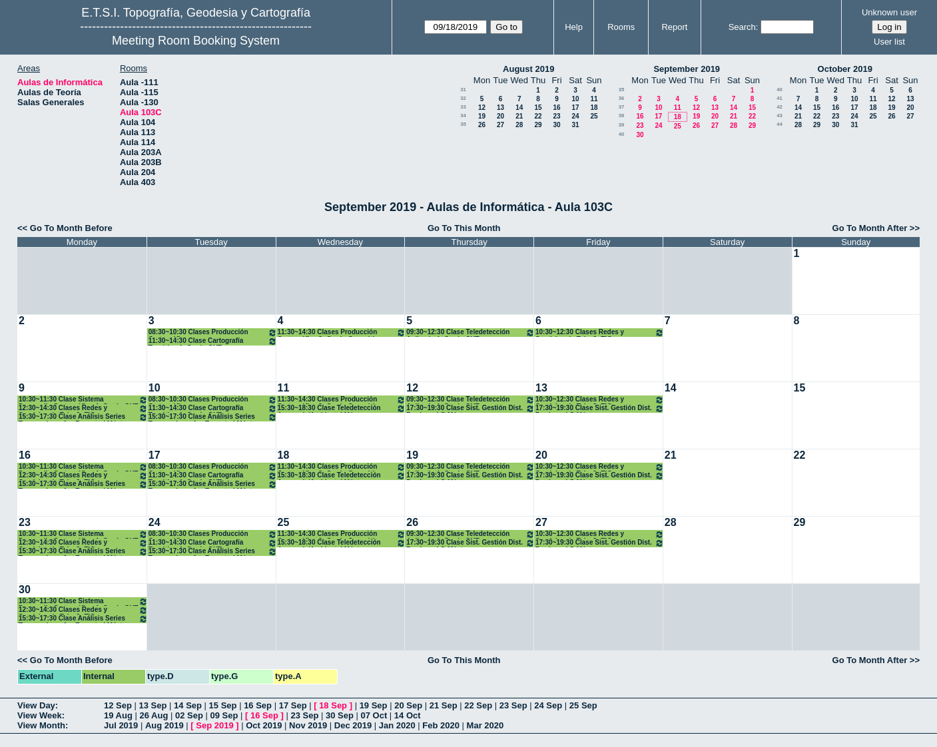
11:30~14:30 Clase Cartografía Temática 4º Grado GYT (213, 341)
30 (556, 124)
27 (500, 124)
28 (519, 124)
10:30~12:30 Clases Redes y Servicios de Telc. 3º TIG (599, 332)
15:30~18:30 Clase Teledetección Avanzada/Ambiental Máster (342, 408)
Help (574, 27)
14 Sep (188, 705)
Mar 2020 (485, 725)
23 (556, 116)
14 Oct (407, 715)
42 (779, 107)
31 (463, 90)
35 (463, 124)
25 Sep (583, 705)
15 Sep (223, 705)
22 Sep (478, 705)
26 (481, 124)
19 (481, 116)
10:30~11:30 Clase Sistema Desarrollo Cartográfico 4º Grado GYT (83, 399)
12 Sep (118, 705)
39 (622, 125)
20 (500, 116)
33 (463, 107)
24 (575, 116)
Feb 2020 (441, 725)
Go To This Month (464, 228)
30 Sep (340, 715)
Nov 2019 (308, 725)
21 (519, 116)
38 (622, 116)
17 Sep (293, 705)
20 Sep (408, 705)
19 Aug (118, 715)
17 (575, 107)
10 (575, 99)
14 (519, 107)
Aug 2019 (164, 725)
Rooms (621, 27)
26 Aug (153, 715)
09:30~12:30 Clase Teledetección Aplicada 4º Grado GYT (470, 332)
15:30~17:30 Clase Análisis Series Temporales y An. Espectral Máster (83, 417)
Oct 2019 (264, 725)
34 (463, 116)
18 (593, 107)
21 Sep (444, 705)
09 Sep (224, 715)
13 (500, 107)
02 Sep (189, 715)
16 (556, 107)
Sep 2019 (214, 725)
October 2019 (845, 69)
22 (537, 116)
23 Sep (513, 705)
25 (593, 116)
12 (481, 107)
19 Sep (374, 705)
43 (779, 116)
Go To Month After (870, 228)
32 (463, 98)
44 (779, 124)
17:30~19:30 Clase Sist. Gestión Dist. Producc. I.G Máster (470, 408)
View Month (41, 725)
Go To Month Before (71, 228)
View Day (36, 705)
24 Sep (548, 705)
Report (674, 27)
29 (537, 124)
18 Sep (333, 705)
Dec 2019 (353, 725)
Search (742, 27)
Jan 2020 (397, 725)
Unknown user (889, 12)
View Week (39, 715)
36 (622, 98)
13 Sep (153, 705)
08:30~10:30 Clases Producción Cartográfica (213, 332)
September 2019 (686, 69)
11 (593, 99)
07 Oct (374, 715)
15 (537, 107)
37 (622, 107)
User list (889, 42)
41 (779, 98)
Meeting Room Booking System (196, 40)
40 (622, 134)
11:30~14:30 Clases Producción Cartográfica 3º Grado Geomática (342, 332)
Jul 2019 (121, 725)
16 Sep (258, 705)
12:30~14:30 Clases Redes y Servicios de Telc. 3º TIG (83, 408)
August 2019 (528, 69)
